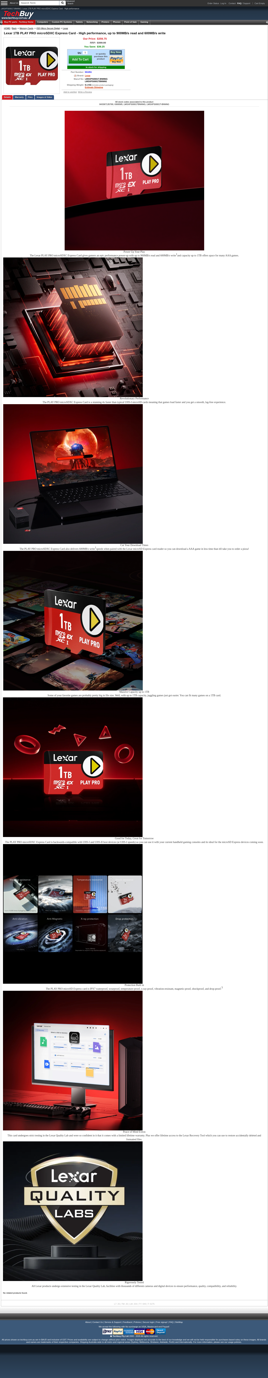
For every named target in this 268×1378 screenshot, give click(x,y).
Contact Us (97, 1322)
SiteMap (179, 1322)
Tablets (79, 22)
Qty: (80, 53)
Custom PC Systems (62, 22)
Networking (92, 22)
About (88, 1322)
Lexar (65, 28)
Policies (137, 1322)
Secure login (148, 1322)
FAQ (171, 1322)
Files (30, 97)
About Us (14, 3)
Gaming (144, 22)
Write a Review (85, 92)
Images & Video (44, 97)
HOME (7, 28)
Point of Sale (130, 22)
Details (7, 97)
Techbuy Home (19, 22)
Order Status (213, 3)
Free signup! (162, 1322)
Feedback (127, 1322)
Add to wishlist (70, 92)
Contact (232, 3)
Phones (116, 22)
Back (14, 28)
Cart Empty (260, 3)
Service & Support (112, 1322)
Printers (105, 22)
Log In (223, 3)
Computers (42, 22)
